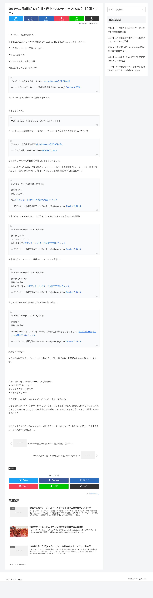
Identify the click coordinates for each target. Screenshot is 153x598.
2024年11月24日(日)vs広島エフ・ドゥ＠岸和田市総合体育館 (126, 30)
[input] (126, 9)
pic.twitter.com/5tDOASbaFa (49, 144)
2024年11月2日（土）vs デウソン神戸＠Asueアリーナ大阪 (126, 59)
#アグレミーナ (22, 200)
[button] (143, 9)
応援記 (12, 468)
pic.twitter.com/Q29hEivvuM (57, 81)
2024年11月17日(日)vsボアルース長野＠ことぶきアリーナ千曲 (126, 40)
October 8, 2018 (73, 87)
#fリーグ (33, 200)
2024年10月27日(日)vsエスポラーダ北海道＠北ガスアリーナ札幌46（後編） (126, 68)
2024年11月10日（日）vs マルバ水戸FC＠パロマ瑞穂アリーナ (126, 49)
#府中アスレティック (47, 200)
